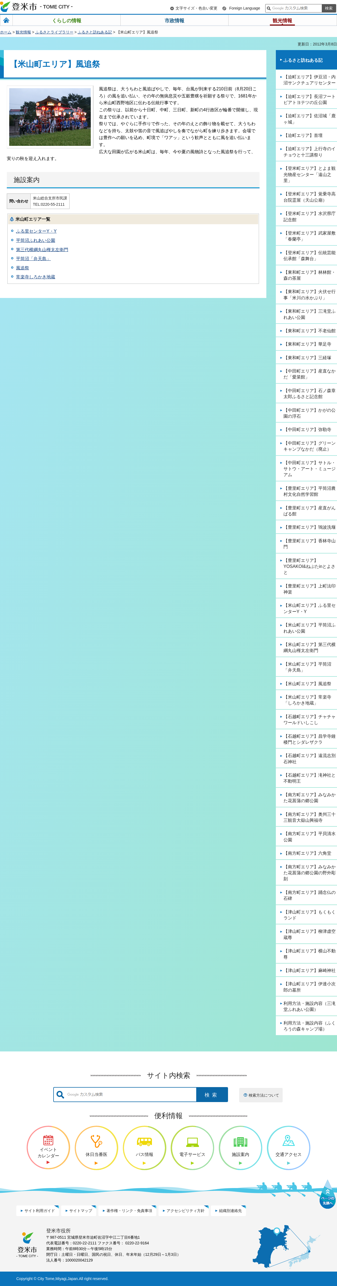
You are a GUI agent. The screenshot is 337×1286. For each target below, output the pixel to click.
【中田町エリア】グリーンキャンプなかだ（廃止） (309, 446)
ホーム (5, 32)
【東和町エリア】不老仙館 (309, 330)
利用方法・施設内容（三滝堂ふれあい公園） (309, 1006)
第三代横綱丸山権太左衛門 (42, 249)
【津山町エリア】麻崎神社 (309, 970)
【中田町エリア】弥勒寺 (307, 429)
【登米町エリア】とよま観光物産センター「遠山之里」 (309, 174)
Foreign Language (244, 8)
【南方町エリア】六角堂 (307, 853)
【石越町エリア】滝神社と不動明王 (309, 778)
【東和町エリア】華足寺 (307, 344)
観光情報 (23, 32)
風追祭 (22, 268)
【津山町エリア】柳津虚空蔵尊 (309, 934)
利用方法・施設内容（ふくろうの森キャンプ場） (309, 1026)
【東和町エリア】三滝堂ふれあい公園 (309, 314)
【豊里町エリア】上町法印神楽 (309, 589)
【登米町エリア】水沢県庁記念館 (309, 216)
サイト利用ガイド (39, 1210)
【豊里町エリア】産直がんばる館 (309, 511)
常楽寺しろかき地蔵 (35, 277)
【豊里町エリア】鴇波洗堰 (309, 527)
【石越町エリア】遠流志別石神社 (309, 758)
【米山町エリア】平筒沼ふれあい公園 (309, 628)
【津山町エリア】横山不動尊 (309, 954)
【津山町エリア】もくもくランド (309, 915)
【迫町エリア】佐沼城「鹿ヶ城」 (309, 118)
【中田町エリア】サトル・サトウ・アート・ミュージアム (309, 468)
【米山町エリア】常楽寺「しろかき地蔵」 (307, 700)
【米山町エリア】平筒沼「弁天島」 (307, 667)
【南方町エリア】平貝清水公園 (309, 836)
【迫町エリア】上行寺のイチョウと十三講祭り (309, 151)
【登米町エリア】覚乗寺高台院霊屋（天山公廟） (309, 197)
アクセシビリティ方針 (186, 1210)
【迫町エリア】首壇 (303, 135)
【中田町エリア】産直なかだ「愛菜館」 (309, 374)
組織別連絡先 (230, 1210)
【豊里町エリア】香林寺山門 (309, 544)
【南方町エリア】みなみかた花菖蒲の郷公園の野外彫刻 (309, 872)
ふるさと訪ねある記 (95, 32)
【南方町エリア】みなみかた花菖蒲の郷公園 (309, 797)
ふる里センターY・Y (36, 231)
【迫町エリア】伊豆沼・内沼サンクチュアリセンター (309, 80)
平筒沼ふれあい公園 (35, 240)
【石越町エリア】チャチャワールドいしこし (309, 719)
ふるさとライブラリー (54, 32)
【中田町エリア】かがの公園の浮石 (309, 413)
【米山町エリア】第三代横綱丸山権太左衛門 (309, 647)
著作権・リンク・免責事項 (129, 1210)
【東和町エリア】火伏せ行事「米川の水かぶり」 (309, 294)
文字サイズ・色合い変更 (196, 8)
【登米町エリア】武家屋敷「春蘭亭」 (309, 236)
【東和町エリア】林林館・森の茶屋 (309, 275)
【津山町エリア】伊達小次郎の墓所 (309, 987)
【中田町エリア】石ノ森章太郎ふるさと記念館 (309, 393)
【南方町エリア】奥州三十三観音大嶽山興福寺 (309, 817)
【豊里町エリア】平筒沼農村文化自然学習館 (309, 491)
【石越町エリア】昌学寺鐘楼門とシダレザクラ (309, 739)
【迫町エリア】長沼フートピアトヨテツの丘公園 (309, 99)
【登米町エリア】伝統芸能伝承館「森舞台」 (309, 255)
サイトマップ (80, 1210)
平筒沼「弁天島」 (33, 258)
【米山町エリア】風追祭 (307, 683)
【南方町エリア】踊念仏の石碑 (309, 895)
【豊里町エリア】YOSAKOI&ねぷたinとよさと (309, 566)
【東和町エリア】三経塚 (307, 357)
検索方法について (264, 1095)
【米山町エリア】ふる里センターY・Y (309, 608)
